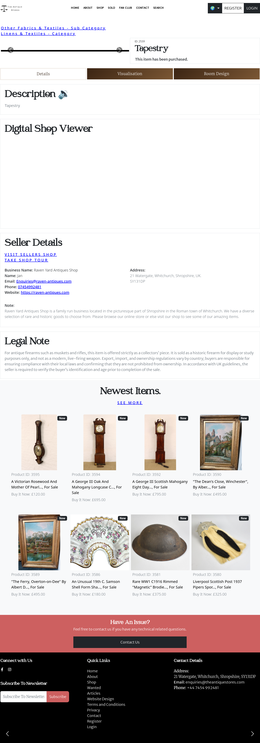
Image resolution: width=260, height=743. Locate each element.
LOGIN (252, 8)
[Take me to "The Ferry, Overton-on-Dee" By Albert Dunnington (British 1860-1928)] (39, 557)
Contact (94, 715)
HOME (75, 8)
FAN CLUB (125, 8)
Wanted (94, 687)
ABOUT (87, 8)
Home (92, 671)
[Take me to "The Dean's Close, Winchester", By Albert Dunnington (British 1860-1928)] (221, 460)
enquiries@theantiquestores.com (209, 682)
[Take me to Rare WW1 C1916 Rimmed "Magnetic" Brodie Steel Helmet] (160, 557)
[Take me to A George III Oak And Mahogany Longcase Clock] (99, 460)
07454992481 (29, 286)
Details (43, 74)
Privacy (93, 710)
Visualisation (130, 73)
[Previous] (7, 733)
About (92, 676)
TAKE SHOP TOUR (26, 260)
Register (94, 721)
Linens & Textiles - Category (38, 33)
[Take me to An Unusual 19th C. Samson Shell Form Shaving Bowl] (99, 557)
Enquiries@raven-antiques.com (44, 281)
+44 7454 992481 (203, 687)
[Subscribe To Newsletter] (23, 696)
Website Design (100, 699)
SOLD (111, 8)
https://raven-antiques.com (45, 292)
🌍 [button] (212, 8)
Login (92, 726)
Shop (91, 682)
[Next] (252, 733)
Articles (93, 693)
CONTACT (142, 8)
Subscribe (57, 696)
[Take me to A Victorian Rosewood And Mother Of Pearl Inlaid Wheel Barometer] (39, 460)
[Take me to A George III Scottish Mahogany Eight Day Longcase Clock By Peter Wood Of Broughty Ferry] (160, 460)
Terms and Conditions (106, 704)
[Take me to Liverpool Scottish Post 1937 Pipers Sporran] (221, 557)
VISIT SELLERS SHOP (31, 254)
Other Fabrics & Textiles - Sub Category (53, 27)
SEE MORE (130, 402)
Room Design (216, 73)
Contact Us (130, 642)
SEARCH (158, 8)
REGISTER (233, 8)
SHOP (100, 8)
